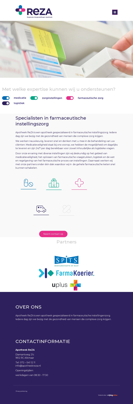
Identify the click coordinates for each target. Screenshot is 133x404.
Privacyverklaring (21, 391)
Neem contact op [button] (53, 234)
